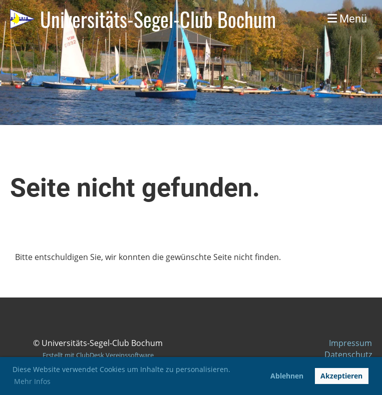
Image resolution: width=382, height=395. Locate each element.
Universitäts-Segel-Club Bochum (158, 19)
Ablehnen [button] (286, 375)
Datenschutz (348, 354)
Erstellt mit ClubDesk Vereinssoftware (98, 355)
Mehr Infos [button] (32, 381)
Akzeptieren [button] (341, 375)
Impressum (350, 343)
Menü (347, 18)
